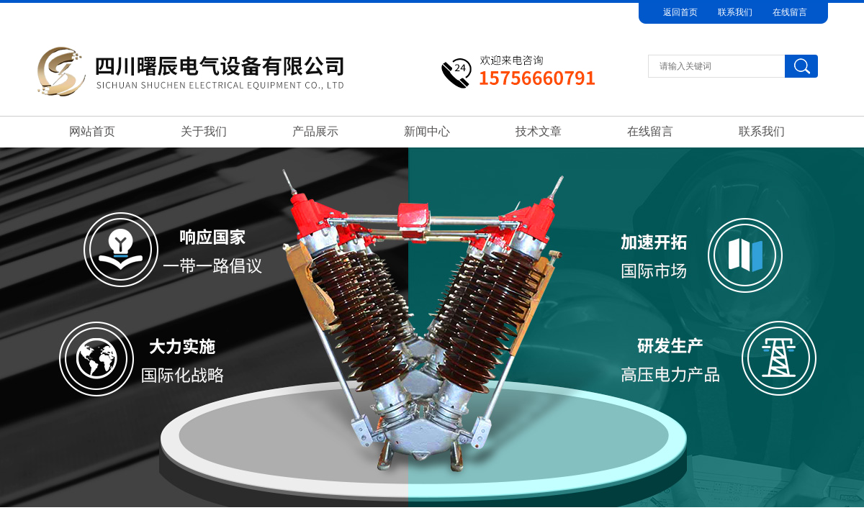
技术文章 (539, 131)
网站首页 (92, 131)
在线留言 (790, 12)
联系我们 (735, 12)
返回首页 (680, 12)
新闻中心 (427, 131)
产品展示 (315, 131)
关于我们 (204, 131)
